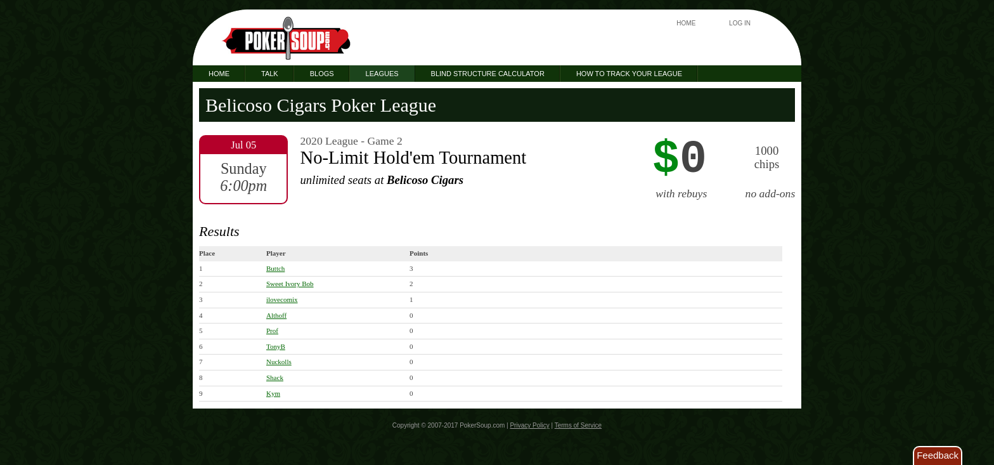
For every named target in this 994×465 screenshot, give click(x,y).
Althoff (276, 315)
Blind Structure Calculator (488, 73)
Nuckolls (279, 361)
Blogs (322, 73)
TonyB (275, 346)
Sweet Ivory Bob (290, 283)
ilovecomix (282, 299)
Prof (272, 330)
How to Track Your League (629, 73)
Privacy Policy (529, 425)
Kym (273, 393)
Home (685, 23)
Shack (274, 377)
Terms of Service (578, 425)
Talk (269, 73)
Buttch (275, 268)
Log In (740, 23)
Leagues (382, 73)
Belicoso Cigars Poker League (320, 105)
